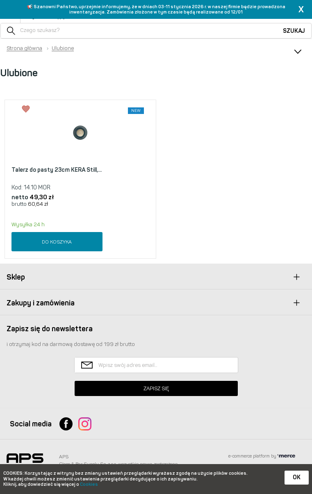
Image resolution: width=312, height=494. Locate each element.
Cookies (89, 484)
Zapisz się (156, 388)
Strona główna (24, 48)
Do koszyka (57, 242)
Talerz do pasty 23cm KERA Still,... (56, 169)
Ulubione (63, 48)
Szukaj (294, 30)
